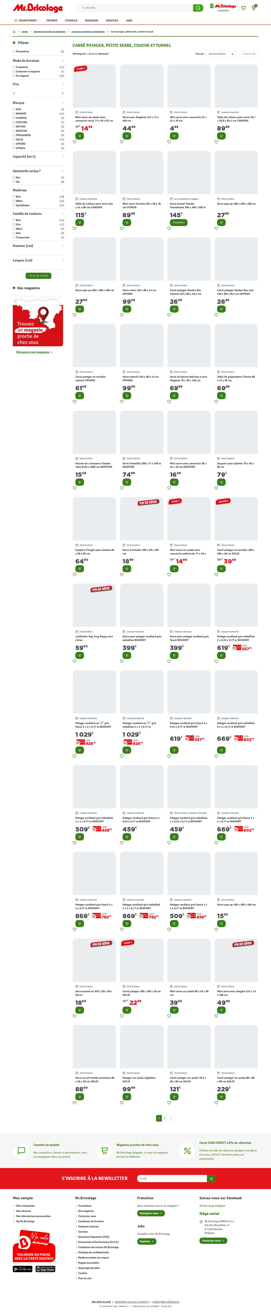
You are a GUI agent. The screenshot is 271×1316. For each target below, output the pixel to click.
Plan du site (84, 1278)
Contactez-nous (87, 1216)
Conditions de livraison (91, 1221)
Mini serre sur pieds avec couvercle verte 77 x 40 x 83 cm (94, 119)
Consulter (179, 222)
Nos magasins (86, 1211)
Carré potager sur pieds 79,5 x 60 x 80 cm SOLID (188, 1079)
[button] (253, 7)
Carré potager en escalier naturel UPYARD (90, 378)
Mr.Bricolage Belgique (212, 1206)
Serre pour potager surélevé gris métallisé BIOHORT (142, 638)
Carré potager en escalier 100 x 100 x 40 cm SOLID (235, 551)
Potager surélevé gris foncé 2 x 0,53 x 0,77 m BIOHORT (188, 725)
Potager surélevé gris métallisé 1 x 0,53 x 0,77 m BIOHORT (188, 819)
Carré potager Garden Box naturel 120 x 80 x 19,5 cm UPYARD (185, 294)
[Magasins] (104, 1150)
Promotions (84, 1206)
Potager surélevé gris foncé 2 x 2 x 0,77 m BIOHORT (94, 906)
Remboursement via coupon (93, 1257)
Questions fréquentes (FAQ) (93, 1237)
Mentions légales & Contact (132, 1302)
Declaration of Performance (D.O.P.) (98, 1242)
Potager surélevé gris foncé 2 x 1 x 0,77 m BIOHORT (235, 819)
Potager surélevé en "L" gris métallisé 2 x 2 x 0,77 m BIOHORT (139, 726)
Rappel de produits (88, 1263)
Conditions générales (165, 1302)
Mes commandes (25, 1206)
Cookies (82, 1273)
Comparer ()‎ (248, 53)
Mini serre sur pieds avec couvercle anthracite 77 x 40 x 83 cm (188, 553)
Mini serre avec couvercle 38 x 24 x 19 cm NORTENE (188, 465)
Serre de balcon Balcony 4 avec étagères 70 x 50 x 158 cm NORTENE (188, 380)
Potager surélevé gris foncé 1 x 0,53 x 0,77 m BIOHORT (141, 819)
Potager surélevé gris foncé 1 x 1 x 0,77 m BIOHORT (188, 906)
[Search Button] (198, 8)
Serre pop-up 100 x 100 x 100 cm (236, 203)
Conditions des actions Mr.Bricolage (98, 1247)
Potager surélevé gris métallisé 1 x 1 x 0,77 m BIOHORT (94, 819)
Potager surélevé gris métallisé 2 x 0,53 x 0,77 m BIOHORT (236, 638)
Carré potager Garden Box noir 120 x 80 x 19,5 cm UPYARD (235, 292)
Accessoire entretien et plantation (88, 31)
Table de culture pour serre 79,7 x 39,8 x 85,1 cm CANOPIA (236, 119)
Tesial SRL (166, 1306)
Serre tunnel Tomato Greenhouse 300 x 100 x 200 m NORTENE (188, 207)
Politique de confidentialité (93, 1252)
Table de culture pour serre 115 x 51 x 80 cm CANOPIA (94, 205)
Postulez (145, 1241)
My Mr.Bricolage (25, 1221)
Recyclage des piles (89, 1268)
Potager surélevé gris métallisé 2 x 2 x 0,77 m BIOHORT (141, 906)
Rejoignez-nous (149, 1213)
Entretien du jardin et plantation (50, 31)
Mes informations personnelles (33, 1216)
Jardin (25, 31)
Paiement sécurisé (88, 1226)
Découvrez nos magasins (32, 352)
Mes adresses (23, 1211)
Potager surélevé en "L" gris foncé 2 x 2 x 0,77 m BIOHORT (93, 725)
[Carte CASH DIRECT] (187, 1150)
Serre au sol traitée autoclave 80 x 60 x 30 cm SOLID (94, 1079)
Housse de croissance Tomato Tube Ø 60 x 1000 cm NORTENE (93, 465)
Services (83, 1231)
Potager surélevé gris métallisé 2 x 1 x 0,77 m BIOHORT (236, 725)
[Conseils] (21, 1150)
